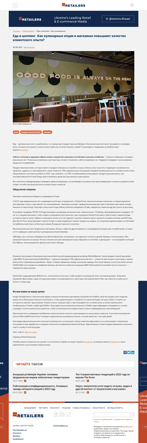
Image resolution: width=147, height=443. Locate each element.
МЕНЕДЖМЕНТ (29, 407)
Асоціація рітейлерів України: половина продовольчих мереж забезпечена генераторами (41, 376)
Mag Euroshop (31, 332)
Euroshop (24, 150)
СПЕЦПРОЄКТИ (99, 407)
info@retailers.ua (60, 425)
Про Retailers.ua (20, 430)
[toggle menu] (131, 5)
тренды (47, 132)
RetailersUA (128, 426)
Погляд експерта (116, 407)
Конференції (18, 439)
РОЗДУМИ (66, 407)
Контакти (17, 433)
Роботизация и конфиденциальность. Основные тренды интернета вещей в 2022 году (40, 387)
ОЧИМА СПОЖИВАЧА (81, 407)
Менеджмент (28, 31)
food (16, 132)
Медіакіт (16, 436)
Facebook (88, 342)
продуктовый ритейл (30, 132)
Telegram (114, 342)
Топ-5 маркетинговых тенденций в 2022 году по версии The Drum (103, 376)
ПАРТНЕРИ (42, 407)
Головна (16, 31)
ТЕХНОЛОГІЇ (54, 407)
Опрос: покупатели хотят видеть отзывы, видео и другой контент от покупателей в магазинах (104, 387)
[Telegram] (68, 414)
